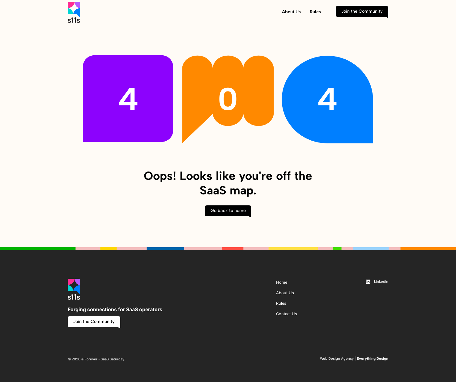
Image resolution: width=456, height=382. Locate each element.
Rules (315, 12)
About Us (291, 12)
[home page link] (74, 12)
